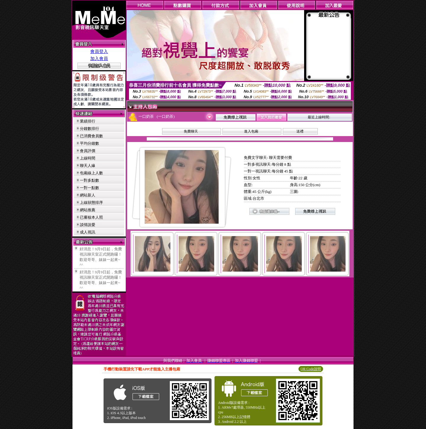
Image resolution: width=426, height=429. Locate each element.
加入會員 (99, 58)
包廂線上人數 (91, 173)
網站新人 (87, 195)
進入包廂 (251, 131)
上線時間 (87, 158)
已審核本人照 (91, 217)
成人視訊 (87, 232)
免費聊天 (191, 131)
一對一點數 (89, 188)
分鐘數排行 (89, 128)
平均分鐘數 (89, 143)
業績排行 (87, 121)
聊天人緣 (87, 165)
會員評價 (87, 151)
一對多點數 (89, 180)
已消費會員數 (91, 136)
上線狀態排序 (91, 202)
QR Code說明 (311, 369)
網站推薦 (87, 210)
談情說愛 (87, 224)
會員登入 (99, 51)
